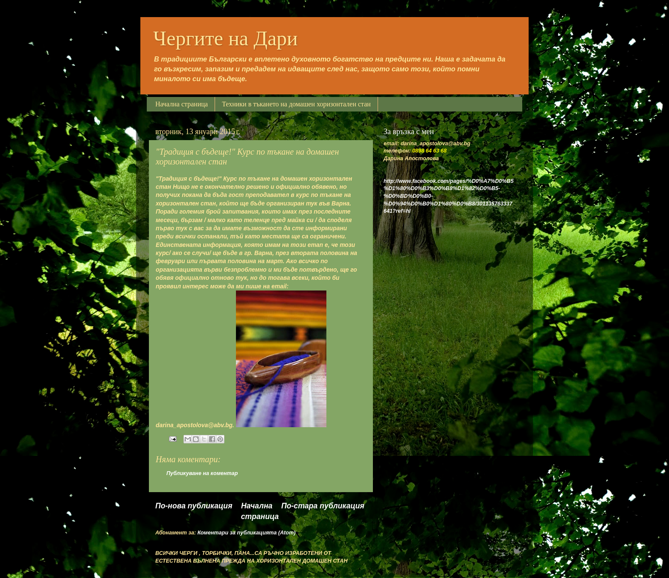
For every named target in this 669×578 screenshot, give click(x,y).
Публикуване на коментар (202, 473)
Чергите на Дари (225, 38)
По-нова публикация (194, 506)
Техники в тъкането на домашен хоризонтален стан (296, 104)
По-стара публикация (322, 506)
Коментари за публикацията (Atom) (247, 533)
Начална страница (181, 104)
